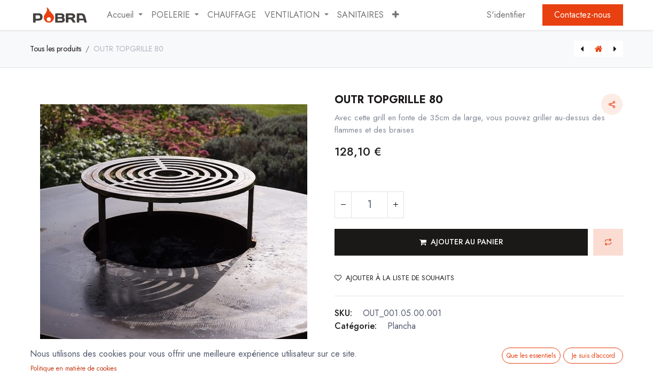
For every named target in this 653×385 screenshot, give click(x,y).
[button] (395, 15)
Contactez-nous (582, 15)
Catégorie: (356, 326)
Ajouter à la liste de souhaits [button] (394, 278)
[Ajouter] (395, 205)
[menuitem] (231, 15)
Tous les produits (55, 48)
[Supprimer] (343, 205)
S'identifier (506, 15)
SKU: (343, 313)
